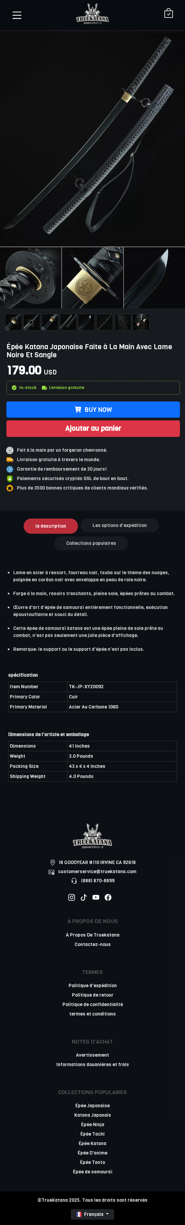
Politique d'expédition (93, 985)
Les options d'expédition (119, 525)
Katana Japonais (92, 1115)
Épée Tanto (92, 1162)
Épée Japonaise (92, 1106)
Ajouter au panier (93, 428)
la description (50, 526)
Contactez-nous (93, 944)
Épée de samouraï (92, 1172)
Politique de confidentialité (92, 1004)
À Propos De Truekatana (93, 935)
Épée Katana (92, 1143)
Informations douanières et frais (92, 1064)
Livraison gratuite (63, 387)
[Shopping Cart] (169, 13)
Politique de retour (92, 995)
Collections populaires (91, 543)
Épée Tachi (92, 1134)
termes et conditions (92, 1014)
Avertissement (92, 1055)
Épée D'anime (92, 1153)
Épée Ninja (92, 1124)
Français (90, 1214)
